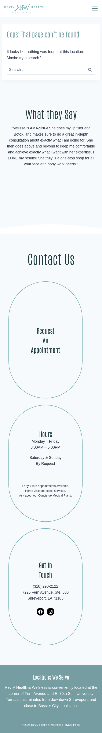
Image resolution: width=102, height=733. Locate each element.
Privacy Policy (71, 724)
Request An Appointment (45, 340)
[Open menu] (95, 8)
